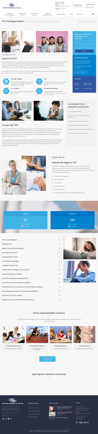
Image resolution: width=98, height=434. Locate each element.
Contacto (79, 14)
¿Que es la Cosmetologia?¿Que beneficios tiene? (64, 412)
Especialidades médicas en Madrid (37, 21)
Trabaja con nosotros (63, 431)
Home (26, 21)
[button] (31, 240)
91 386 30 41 (82, 422)
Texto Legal (48, 431)
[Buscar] (94, 21)
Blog (71, 14)
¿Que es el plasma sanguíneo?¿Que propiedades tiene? (64, 407)
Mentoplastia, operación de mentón (58, 417)
